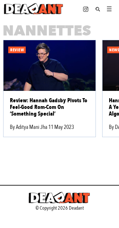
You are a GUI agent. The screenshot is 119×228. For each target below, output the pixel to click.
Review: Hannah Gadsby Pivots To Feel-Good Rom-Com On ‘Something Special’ (48, 107)
